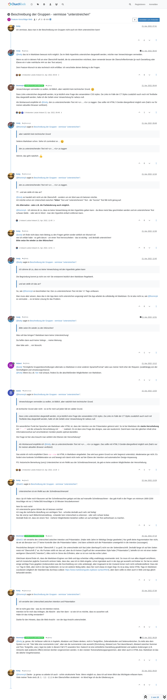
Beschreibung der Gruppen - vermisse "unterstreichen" (57, 127)
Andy (18, 51)
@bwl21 (25, 480)
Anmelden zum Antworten (148, 20)
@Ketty (25, 51)
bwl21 (18, 391)
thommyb (20, 86)
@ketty (19, 54)
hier (36, 373)
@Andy (49, 85)
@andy (19, 235)
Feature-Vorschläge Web (21, 19)
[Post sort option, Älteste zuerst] (134, 20)
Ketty (18, 26)
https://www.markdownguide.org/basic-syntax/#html (87, 570)
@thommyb (26, 123)
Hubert (19, 363)
